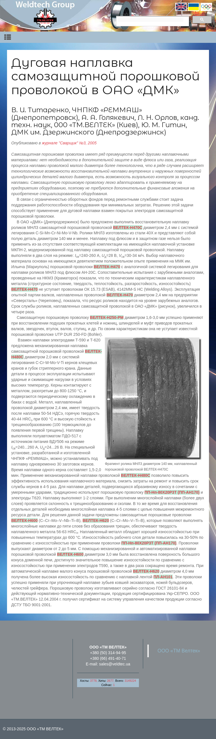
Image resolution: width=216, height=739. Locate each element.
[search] (150, 20)
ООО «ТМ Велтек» (179, 651)
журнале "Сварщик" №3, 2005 (69, 143)
